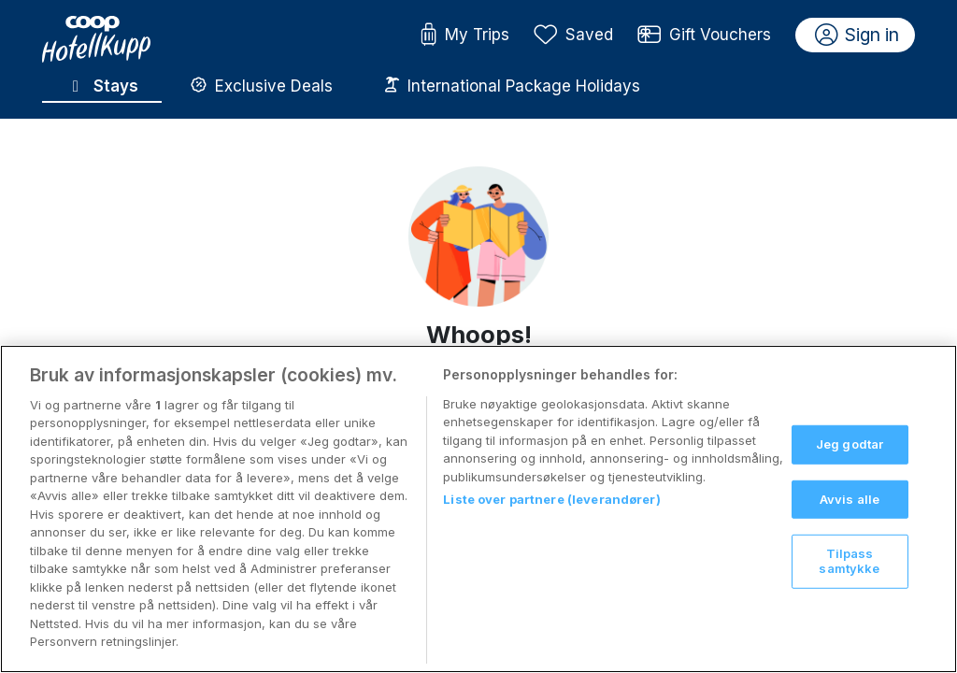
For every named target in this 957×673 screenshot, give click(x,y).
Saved (574, 35)
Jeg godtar (849, 460)
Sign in (857, 35)
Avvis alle (849, 515)
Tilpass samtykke (849, 579)
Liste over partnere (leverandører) (551, 516)
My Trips (465, 35)
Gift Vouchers (704, 35)
